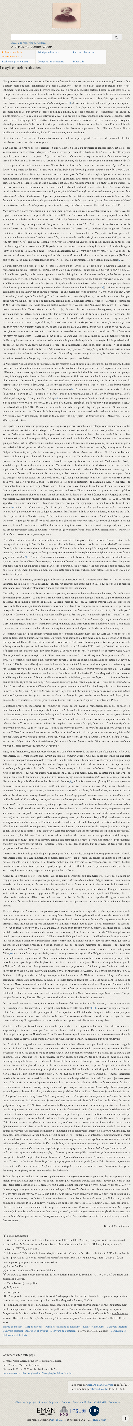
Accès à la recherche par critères (28, 43)
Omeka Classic (58, 1419)
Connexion (114, 1402)
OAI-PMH (100, 1402)
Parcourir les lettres (84, 52)
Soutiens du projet (49, 1402)
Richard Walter (99, 1389)
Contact (66, 1402)
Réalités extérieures (93, 1326)
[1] (69, 103)
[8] (24, 574)
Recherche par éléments (15, 61)
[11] (93, 1008)
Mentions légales (82, 1402)
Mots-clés (78, 61)
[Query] (66, 37)
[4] (73, 389)
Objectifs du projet (25, 1402)
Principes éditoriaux (48, 52)
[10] (11, 953)
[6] (13, 507)
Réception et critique (36, 1331)
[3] (102, 287)
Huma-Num (99, 1419)
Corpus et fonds (34, 1326)
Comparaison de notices (51, 61)
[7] (25, 557)
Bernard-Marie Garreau (100, 1384)
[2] (119, 260)
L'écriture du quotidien (63, 1331)
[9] (70, 781)
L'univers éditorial (13, 1331)
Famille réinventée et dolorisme (63, 1326)
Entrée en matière (13, 1326)
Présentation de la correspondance (12, 54)
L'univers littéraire (117, 1326)
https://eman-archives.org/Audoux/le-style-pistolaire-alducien (37, 1373)
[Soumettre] (117, 37)
